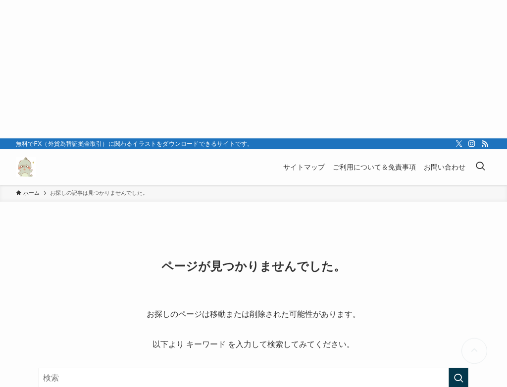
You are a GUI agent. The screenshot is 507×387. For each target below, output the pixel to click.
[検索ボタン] (480, 167)
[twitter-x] (459, 143)
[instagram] (471, 143)
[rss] (484, 143)
